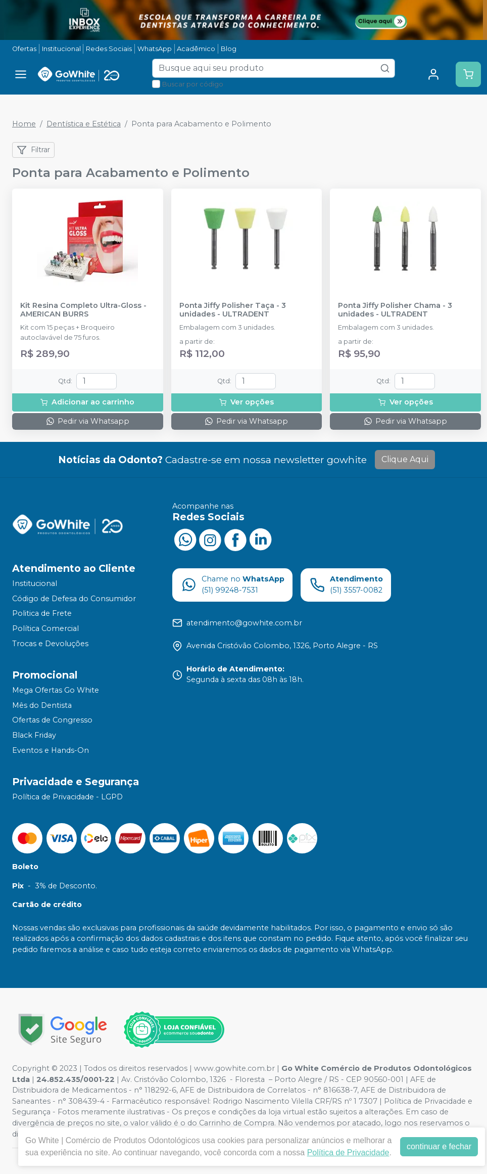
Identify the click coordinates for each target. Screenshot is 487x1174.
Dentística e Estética (83, 123)
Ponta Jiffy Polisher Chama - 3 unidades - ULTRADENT (395, 310)
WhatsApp (154, 49)
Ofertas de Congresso (52, 720)
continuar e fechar (439, 1146)
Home (24, 123)
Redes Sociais (109, 49)
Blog (228, 49)
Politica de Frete (42, 613)
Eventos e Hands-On (50, 750)
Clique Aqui (404, 459)
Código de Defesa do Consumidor (74, 598)
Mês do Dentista (42, 705)
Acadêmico (196, 49)
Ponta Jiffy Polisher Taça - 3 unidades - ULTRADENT (232, 310)
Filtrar (33, 150)
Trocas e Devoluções (50, 643)
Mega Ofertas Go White (55, 690)
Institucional (61, 49)
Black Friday (34, 735)
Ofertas (24, 49)
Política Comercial (45, 628)
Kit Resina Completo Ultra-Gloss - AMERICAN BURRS (83, 310)
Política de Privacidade (348, 1152)
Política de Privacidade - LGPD (67, 796)
